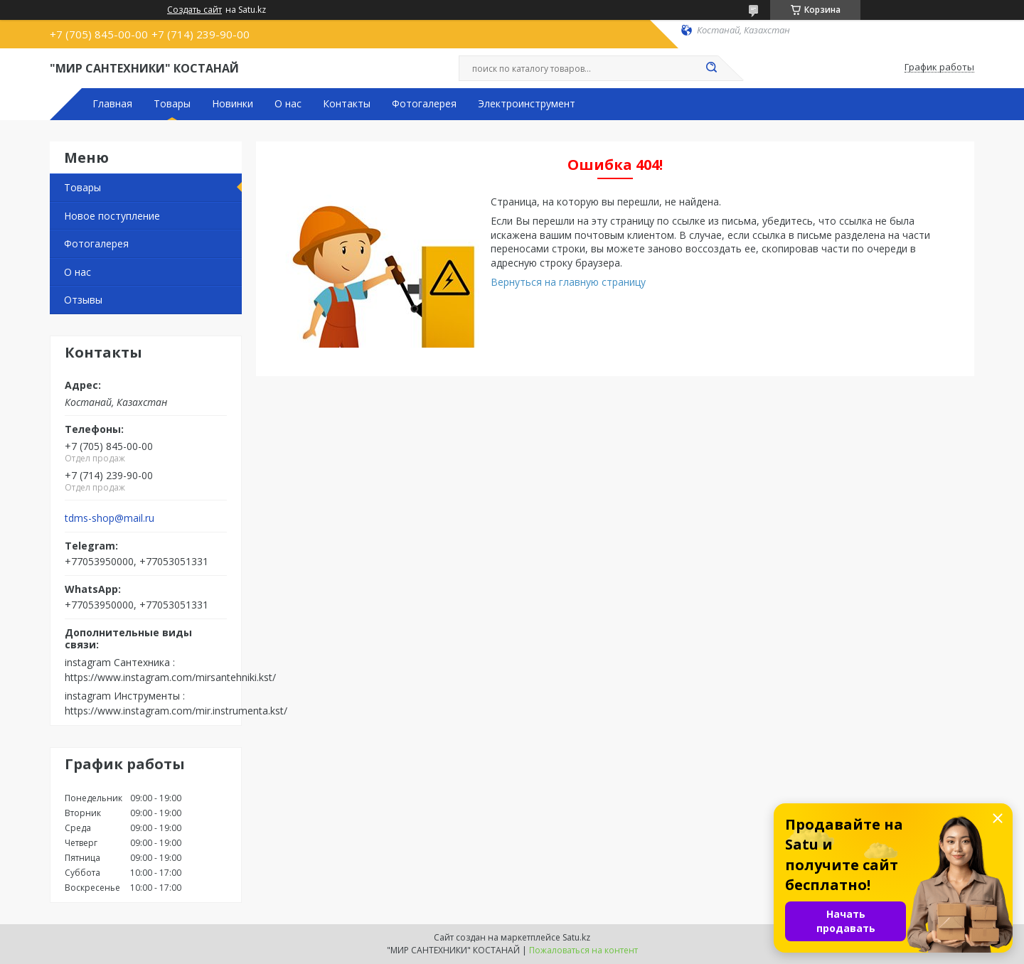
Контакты (346, 104)
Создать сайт (194, 10)
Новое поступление (112, 216)
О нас (288, 104)
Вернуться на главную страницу (568, 282)
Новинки (232, 104)
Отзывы (83, 299)
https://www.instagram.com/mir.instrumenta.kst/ (176, 710)
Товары (172, 104)
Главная (112, 104)
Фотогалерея (424, 104)
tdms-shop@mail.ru (109, 518)
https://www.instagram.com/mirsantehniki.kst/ (170, 677)
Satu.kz (576, 937)
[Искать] (711, 68)
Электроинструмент (526, 104)
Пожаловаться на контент (583, 950)
